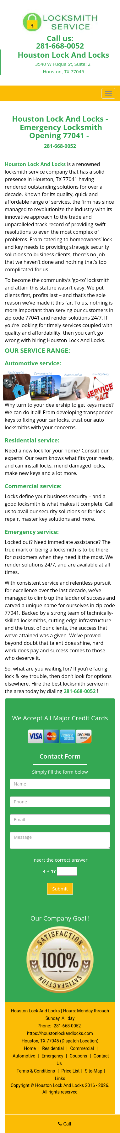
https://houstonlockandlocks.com (60, 1033)
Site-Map (93, 1070)
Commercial (82, 1048)
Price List (70, 1070)
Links (60, 1078)
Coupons (78, 1055)
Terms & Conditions (36, 1070)
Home (30, 1048)
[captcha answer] (67, 871)
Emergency (52, 1055)
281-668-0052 (60, 45)
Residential (53, 1048)
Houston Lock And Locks (35, 164)
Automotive (24, 1055)
